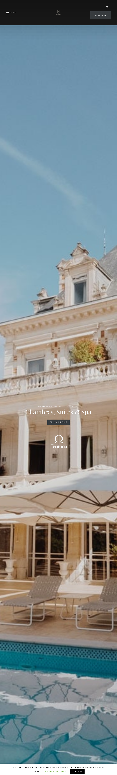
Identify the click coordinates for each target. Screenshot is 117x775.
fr (108, 7)
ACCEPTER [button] (77, 771)
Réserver (100, 15)
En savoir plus (58, 422)
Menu (11, 12)
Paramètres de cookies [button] (55, 771)
